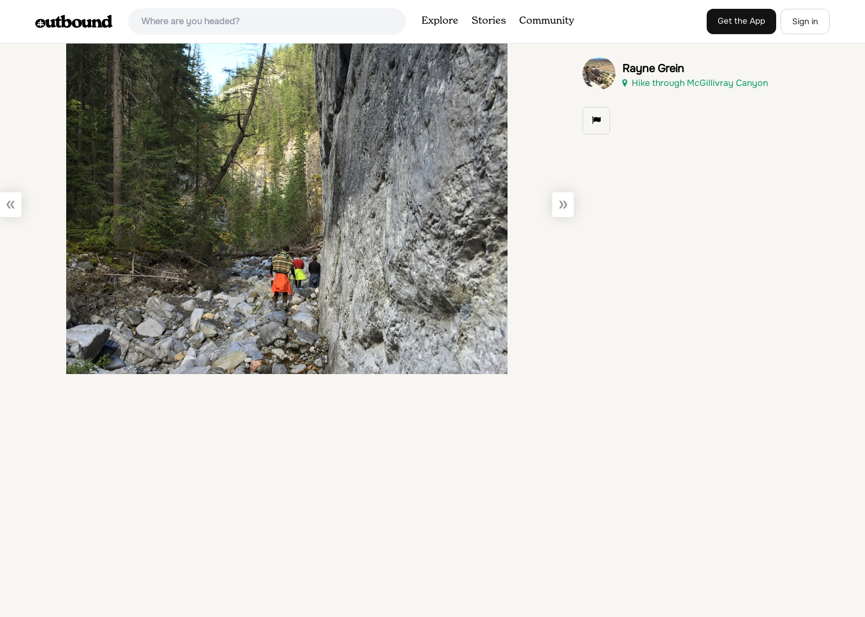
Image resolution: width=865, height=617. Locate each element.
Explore (439, 21)
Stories (489, 21)
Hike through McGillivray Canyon (695, 83)
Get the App (741, 20)
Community (546, 21)
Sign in (805, 21)
